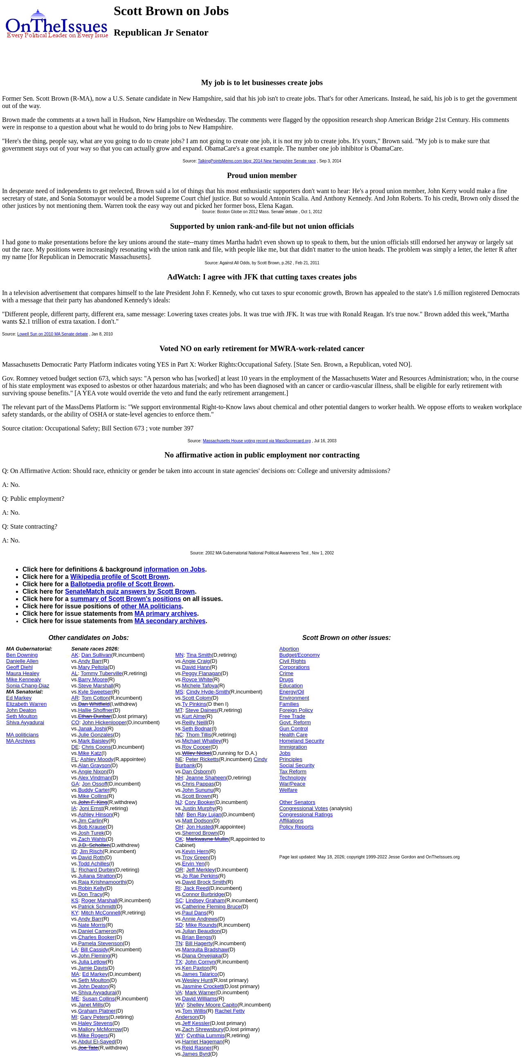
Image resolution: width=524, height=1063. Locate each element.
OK (179, 839)
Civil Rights (292, 661)
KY (74, 913)
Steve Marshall (95, 685)
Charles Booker (96, 937)
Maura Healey (22, 673)
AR (75, 698)
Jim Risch (91, 851)
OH (179, 827)
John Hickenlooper (104, 722)
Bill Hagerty (198, 943)
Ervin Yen (193, 863)
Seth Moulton (22, 716)
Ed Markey (18, 698)
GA (75, 784)
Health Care (293, 735)
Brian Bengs (196, 937)
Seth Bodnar (196, 728)
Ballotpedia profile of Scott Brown (121, 584)
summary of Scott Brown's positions (125, 598)
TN (178, 943)
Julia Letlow (92, 962)
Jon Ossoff (94, 784)
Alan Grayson (94, 765)
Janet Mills (90, 1005)
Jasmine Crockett (202, 986)
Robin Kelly (91, 888)
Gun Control (293, 728)
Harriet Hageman (202, 1041)
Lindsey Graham (205, 900)
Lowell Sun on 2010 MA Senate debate (52, 334)
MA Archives (21, 741)
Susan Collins (98, 998)
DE (75, 747)
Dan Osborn (196, 771)
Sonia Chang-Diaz (27, 685)
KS (74, 900)
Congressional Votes (303, 808)
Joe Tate (88, 1048)
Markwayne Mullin (207, 839)
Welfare (288, 790)
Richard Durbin (96, 870)
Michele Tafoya (199, 685)
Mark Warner (200, 992)
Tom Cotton (94, 698)
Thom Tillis (198, 735)
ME (75, 998)
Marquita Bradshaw (205, 949)
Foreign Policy (296, 710)
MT (178, 710)
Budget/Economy (299, 655)
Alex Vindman (94, 778)
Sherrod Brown (200, 833)
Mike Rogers (93, 1035)
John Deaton (21, 710)
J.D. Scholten (94, 845)
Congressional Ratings (306, 814)
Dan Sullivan (96, 655)
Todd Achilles (93, 863)
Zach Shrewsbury (202, 1029)
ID (73, 851)
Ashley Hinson (95, 814)
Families (289, 704)
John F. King (93, 802)
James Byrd (196, 1054)
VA (178, 992)
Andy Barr (90, 661)
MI (74, 1017)
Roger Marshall (99, 900)
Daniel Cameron (97, 931)
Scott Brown (196, 796)
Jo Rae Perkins (200, 876)
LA (74, 949)
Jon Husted (199, 827)
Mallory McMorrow (99, 1029)
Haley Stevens (95, 1023)
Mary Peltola (93, 667)
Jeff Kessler (196, 1023)
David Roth (91, 857)
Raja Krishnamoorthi (102, 882)
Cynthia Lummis (206, 1035)
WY (179, 1035)
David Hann (196, 667)
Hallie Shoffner (95, 710)
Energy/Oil (291, 692)
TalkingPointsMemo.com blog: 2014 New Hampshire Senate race (257, 161)
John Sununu (198, 790)
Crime (286, 673)
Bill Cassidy (94, 949)
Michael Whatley (201, 741)
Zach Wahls (92, 839)
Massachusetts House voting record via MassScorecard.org (257, 441)
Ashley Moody (97, 759)
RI (177, 888)
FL (74, 759)
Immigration (293, 747)
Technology (292, 778)
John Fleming (94, 956)
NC (179, 735)
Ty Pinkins (194, 704)
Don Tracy (90, 894)
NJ (178, 802)
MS (179, 692)
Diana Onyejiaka (201, 956)
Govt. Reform (295, 722)
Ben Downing (22, 655)
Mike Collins (92, 796)
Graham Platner (97, 1011)
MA (75, 974)
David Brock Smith (204, 882)
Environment (294, 698)
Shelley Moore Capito (212, 1005)
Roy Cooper (196, 747)
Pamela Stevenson (100, 943)
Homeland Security (301, 741)
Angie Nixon (92, 771)
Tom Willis (194, 1011)
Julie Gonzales (95, 735)
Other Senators (297, 802)
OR (179, 870)
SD (178, 925)
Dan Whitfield (94, 704)
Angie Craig (196, 661)
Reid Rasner (196, 1048)
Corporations (294, 667)
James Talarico (199, 974)
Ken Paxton (195, 968)
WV (179, 1005)
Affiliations (291, 821)
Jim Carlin (90, 821)
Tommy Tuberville (101, 673)
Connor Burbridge (203, 894)
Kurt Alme (193, 716)
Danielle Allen (22, 661)
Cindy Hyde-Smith (207, 692)
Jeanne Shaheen (206, 778)
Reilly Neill (194, 722)
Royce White (197, 679)
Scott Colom (196, 698)
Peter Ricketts (202, 759)
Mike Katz (89, 753)
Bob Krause (92, 827)
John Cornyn (200, 962)
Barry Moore (93, 679)
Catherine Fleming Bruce (211, 906)
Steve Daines (201, 710)
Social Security (297, 765)
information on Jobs (174, 569)
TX (178, 962)
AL (74, 673)
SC (178, 900)
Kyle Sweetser (95, 692)
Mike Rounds (201, 925)
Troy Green (195, 857)
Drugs (286, 679)
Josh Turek (91, 833)
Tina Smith (199, 655)
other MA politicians (151, 606)
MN (179, 655)
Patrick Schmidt (96, 906)
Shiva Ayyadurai (25, 722)
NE (178, 759)
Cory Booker (199, 802)
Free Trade (292, 716)
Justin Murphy (198, 808)
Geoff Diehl (19, 667)
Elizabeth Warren (26, 704)
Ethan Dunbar (94, 716)
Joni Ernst (91, 808)
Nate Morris (92, 925)
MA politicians (22, 735)
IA (73, 808)
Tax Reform (292, 771)
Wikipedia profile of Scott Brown (119, 576)
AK (74, 655)
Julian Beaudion (201, 931)
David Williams (199, 998)
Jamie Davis (92, 968)
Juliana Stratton (96, 876)
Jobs (284, 753)
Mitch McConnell (100, 913)
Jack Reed (196, 888)
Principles (290, 759)
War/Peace (292, 784)
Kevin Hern (195, 851)
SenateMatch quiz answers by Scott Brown (130, 591)
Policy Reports (296, 827)
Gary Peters (94, 1017)
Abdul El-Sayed (96, 1041)
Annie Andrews (200, 919)
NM (179, 814)
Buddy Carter (94, 790)
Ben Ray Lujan (204, 814)
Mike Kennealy (23, 679)
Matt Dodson (197, 821)
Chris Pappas (198, 784)
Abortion (289, 649)
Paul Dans (194, 913)
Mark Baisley (93, 741)
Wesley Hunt (197, 980)
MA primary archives (166, 613)
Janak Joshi (92, 728)
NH (179, 778)
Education (291, 685)
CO (75, 722)
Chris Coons (96, 747)
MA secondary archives (170, 620)
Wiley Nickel (196, 753)
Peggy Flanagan (201, 673)
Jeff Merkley (200, 870)
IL (73, 870)
